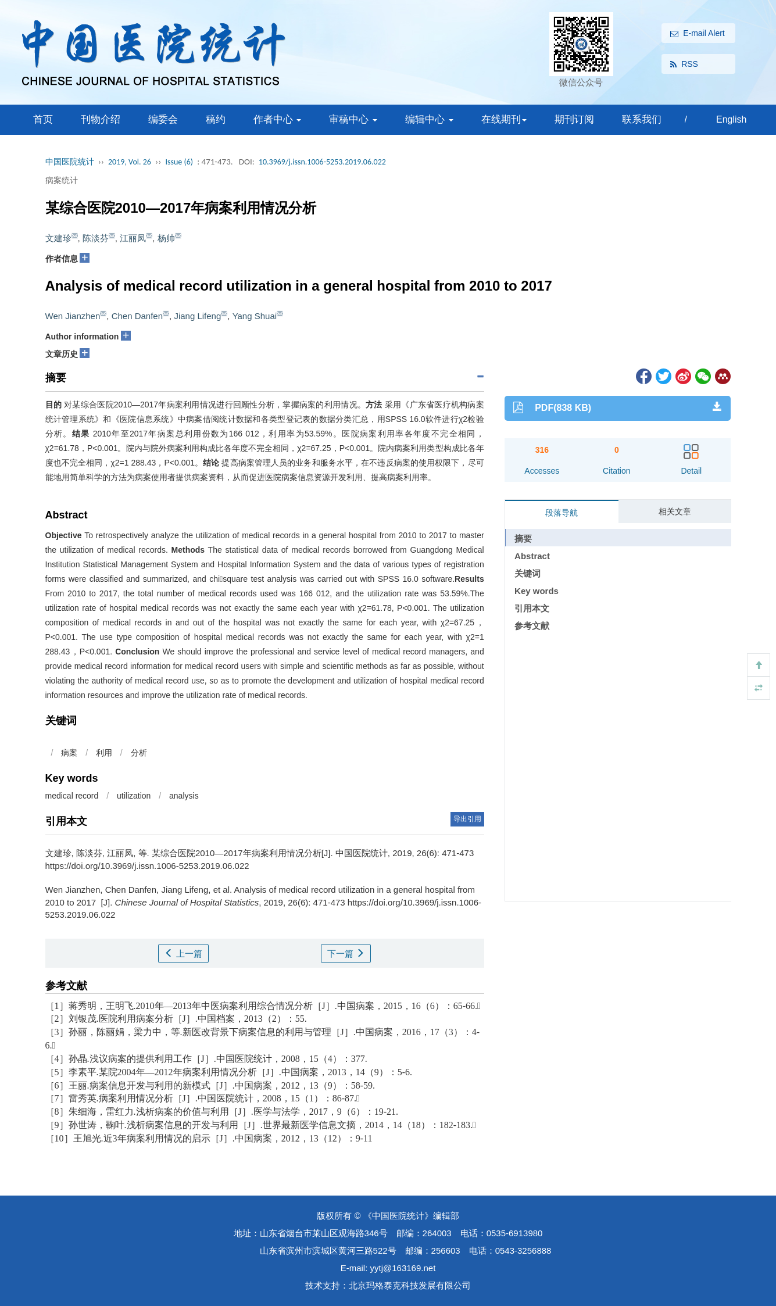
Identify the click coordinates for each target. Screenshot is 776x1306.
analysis (184, 795)
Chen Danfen (137, 316)
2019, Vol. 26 (129, 162)
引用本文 (531, 608)
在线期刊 (504, 119)
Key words (536, 591)
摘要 (523, 538)
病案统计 (61, 180)
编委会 (163, 119)
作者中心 (277, 119)
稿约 (216, 119)
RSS (684, 64)
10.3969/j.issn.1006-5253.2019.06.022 (322, 162)
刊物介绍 (100, 119)
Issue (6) (179, 162)
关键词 (527, 573)
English (731, 119)
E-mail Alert (697, 33)
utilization (134, 795)
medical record (72, 795)
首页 (43, 119)
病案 (69, 752)
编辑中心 (429, 119)
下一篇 (345, 953)
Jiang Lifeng (197, 316)
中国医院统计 (69, 162)
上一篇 (183, 953)
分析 (139, 752)
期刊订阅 (574, 119)
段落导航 (561, 512)
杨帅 (166, 238)
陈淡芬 (96, 238)
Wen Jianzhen (73, 316)
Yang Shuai (255, 316)
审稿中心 (353, 119)
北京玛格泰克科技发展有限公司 (410, 1285)
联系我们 (641, 119)
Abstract (532, 556)
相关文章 (675, 511)
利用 (104, 752)
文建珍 (58, 238)
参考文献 (531, 626)
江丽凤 (133, 238)
